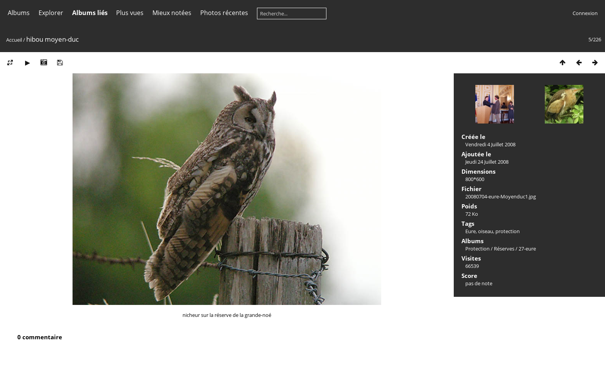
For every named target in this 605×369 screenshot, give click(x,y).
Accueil (14, 39)
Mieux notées (171, 12)
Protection (477, 248)
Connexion (585, 13)
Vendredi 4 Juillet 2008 (490, 144)
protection (507, 231)
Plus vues (130, 12)
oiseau (485, 231)
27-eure (527, 248)
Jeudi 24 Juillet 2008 (487, 161)
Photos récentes (224, 12)
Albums (19, 12)
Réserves (504, 248)
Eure (470, 231)
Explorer (51, 12)
